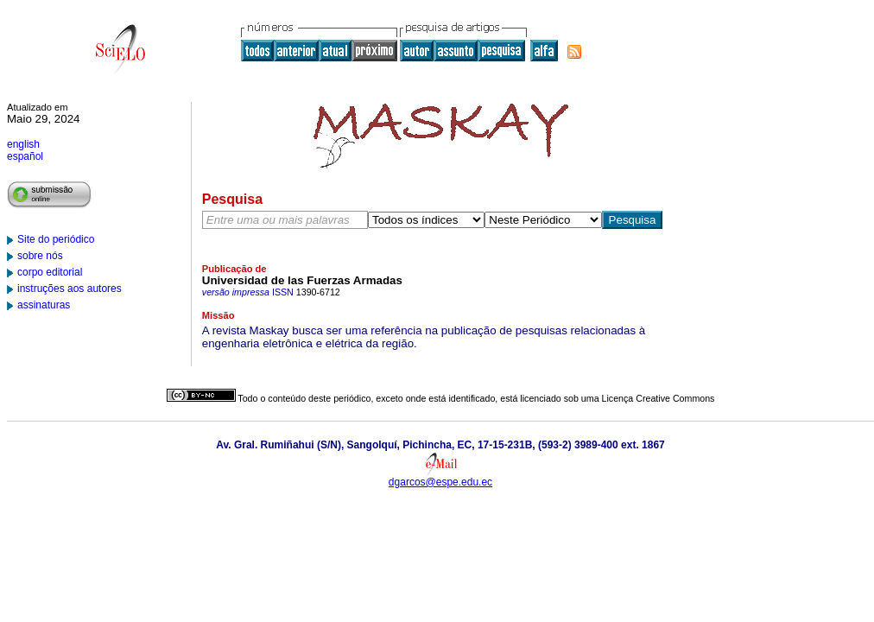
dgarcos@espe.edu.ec (440, 482)
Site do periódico (55, 239)
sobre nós (40, 256)
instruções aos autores (69, 288)
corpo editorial (49, 272)
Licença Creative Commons (658, 398)
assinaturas (43, 305)
